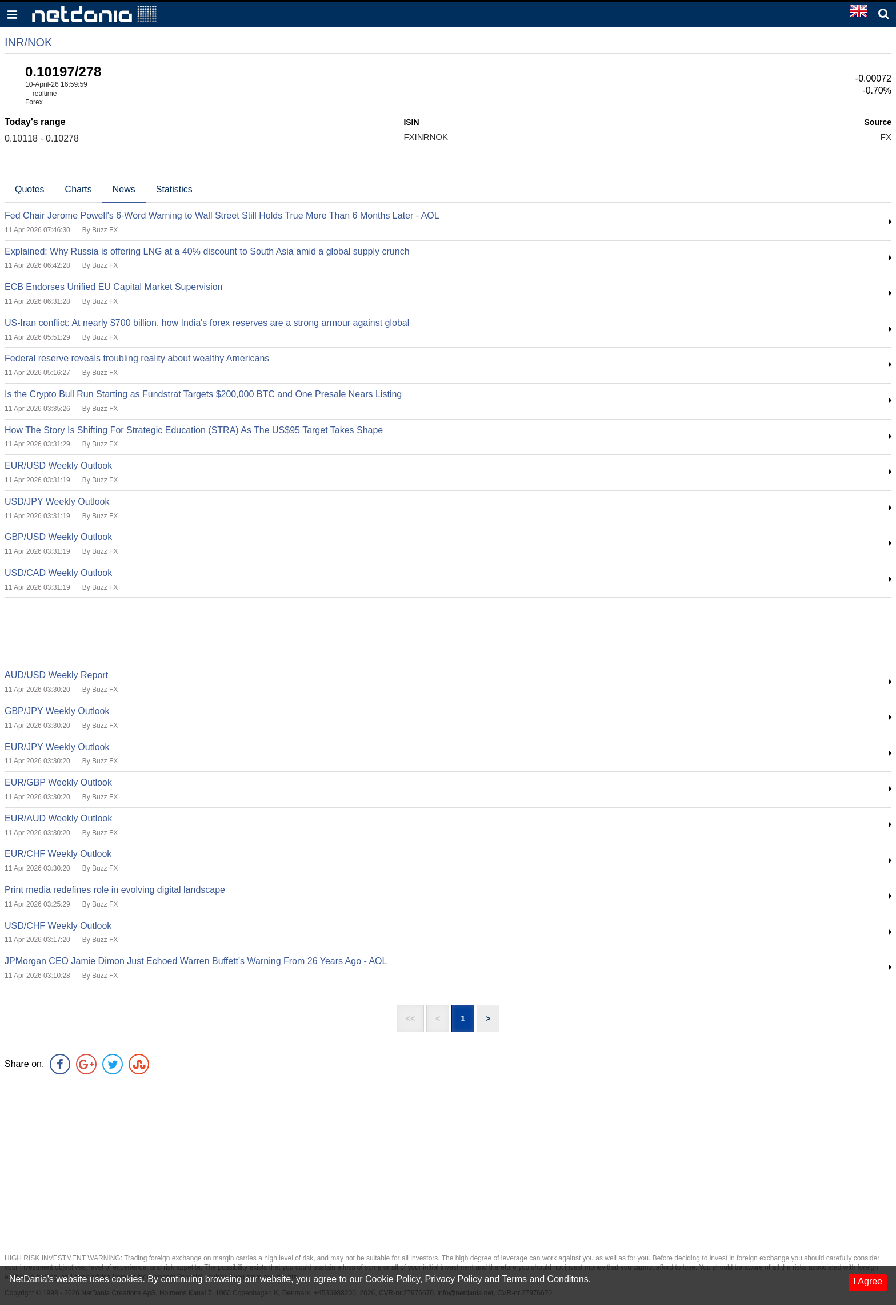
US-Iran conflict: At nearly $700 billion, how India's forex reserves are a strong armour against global (207, 323)
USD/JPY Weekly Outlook (57, 501)
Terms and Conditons (545, 1279)
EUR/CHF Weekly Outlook (58, 854)
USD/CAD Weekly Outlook (58, 573)
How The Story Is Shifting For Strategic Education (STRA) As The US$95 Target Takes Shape (194, 430)
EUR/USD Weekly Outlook (58, 465)
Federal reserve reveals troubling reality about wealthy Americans (137, 358)
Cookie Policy (392, 1279)
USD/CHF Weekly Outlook (58, 926)
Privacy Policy (453, 1279)
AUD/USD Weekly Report (56, 675)
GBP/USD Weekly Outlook (58, 537)
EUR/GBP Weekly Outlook (58, 782)
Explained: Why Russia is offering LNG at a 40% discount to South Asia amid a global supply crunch (207, 251)
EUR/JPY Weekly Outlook (57, 747)
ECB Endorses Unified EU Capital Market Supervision (114, 287)
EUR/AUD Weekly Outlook (58, 818)
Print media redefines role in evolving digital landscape (115, 890)
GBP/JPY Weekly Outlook (57, 711)
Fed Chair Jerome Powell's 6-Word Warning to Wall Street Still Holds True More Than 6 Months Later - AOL (222, 215)
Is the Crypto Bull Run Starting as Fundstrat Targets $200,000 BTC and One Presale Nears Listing (203, 394)
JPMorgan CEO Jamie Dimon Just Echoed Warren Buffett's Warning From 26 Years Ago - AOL (196, 961)
